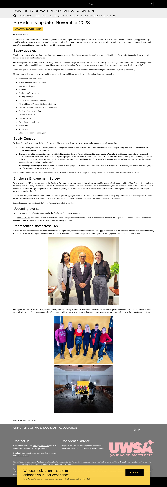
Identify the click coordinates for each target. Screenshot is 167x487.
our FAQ (134, 55)
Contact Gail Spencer (88, 448)
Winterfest (17, 213)
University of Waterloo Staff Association (45, 427)
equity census (31, 420)
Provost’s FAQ (123, 55)
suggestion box (42, 453)
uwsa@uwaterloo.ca (41, 446)
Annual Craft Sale (23, 218)
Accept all (134, 472)
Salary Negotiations (19, 420)
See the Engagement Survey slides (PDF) (28, 203)
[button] (26, 16)
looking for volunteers (39, 213)
